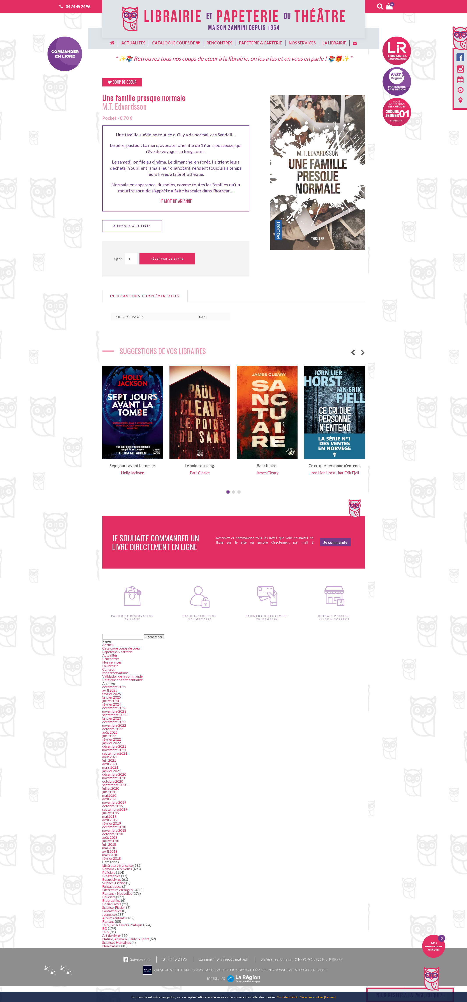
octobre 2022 (112, 729)
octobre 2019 (112, 806)
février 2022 (111, 739)
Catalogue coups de (176, 43)
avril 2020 (109, 799)
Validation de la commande (122, 676)
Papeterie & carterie (260, 43)
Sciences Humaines (116, 942)
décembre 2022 (114, 722)
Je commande (335, 542)
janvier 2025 (111, 697)
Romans (108, 921)
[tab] (145, 296)
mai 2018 (109, 848)
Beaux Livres (111, 879)
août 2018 (110, 837)
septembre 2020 (114, 785)
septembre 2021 (114, 753)
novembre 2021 (114, 750)
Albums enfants (114, 918)
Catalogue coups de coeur (121, 648)
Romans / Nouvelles (117, 869)
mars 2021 (110, 767)
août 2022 (110, 732)
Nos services (302, 43)
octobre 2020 (112, 781)
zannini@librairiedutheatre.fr (224, 959)
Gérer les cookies (312, 997)
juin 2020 (109, 792)
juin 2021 (109, 760)
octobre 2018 (112, 834)
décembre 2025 (114, 687)
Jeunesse (109, 914)
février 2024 (111, 704)
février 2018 (111, 858)
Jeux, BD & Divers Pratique (122, 925)
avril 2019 (109, 820)
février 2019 (111, 823)
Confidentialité (313, 970)
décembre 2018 (114, 827)
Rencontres (219, 43)
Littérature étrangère (118, 890)
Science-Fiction (113, 883)
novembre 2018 (114, 830)
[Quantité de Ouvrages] (131, 258)
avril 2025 (109, 690)
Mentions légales (282, 970)
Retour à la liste (132, 226)
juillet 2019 (110, 813)
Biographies (111, 876)
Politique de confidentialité (122, 680)
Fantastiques (112, 886)
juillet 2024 (110, 701)
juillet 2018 (110, 841)
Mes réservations (115, 673)
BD (104, 928)
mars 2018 (110, 855)
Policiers (108, 872)
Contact (108, 669)
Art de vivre (111, 935)
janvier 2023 (111, 718)
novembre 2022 (114, 725)
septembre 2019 (114, 809)
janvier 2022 (111, 743)
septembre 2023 (114, 715)
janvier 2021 (111, 771)
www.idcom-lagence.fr (214, 970)
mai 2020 (109, 795)
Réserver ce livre (167, 258)
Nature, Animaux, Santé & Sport (125, 939)
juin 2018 (109, 844)
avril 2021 (109, 764)
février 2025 (111, 694)
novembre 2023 (114, 711)
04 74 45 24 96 (78, 6)
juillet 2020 (110, 788)
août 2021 (110, 757)
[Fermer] (330, 997)
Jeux (105, 932)
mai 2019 (109, 816)
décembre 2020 (114, 774)
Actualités (133, 43)
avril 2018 (109, 851)
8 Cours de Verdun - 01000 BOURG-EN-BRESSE (302, 959)
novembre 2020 (114, 778)
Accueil (107, 645)
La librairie (334, 43)
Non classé (110, 946)
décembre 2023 (114, 708)
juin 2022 (109, 736)
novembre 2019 (114, 802)
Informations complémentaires (145, 296)
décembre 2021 (114, 746)
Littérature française (117, 865)
